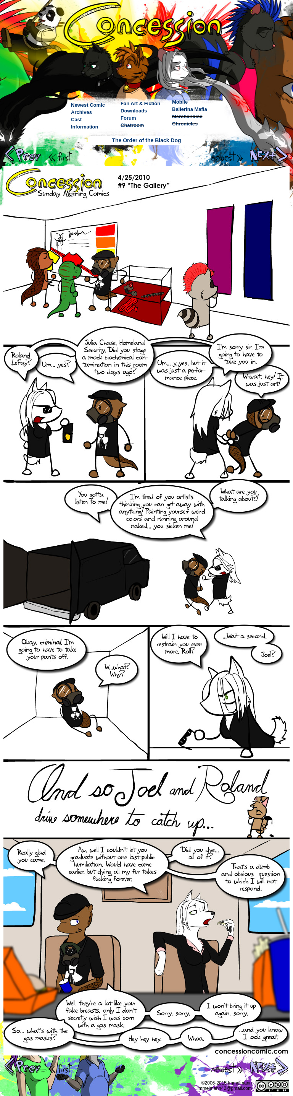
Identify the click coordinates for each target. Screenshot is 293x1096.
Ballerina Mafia (189, 109)
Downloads (134, 111)
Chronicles (185, 124)
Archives (81, 112)
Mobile (180, 102)
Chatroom (132, 125)
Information (84, 127)
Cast (76, 119)
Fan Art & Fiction (140, 103)
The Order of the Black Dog (146, 140)
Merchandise (187, 116)
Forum (128, 118)
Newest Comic (88, 105)
